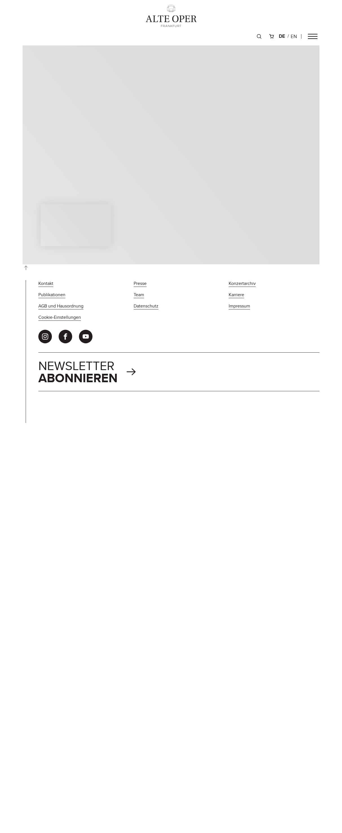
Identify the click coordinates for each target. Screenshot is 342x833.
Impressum (239, 306)
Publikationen (51, 294)
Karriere (236, 294)
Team (139, 294)
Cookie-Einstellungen (59, 317)
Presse (140, 283)
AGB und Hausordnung (60, 306)
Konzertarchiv (242, 283)
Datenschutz (146, 306)
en (294, 36)
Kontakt (45, 283)
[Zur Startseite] (171, 16)
